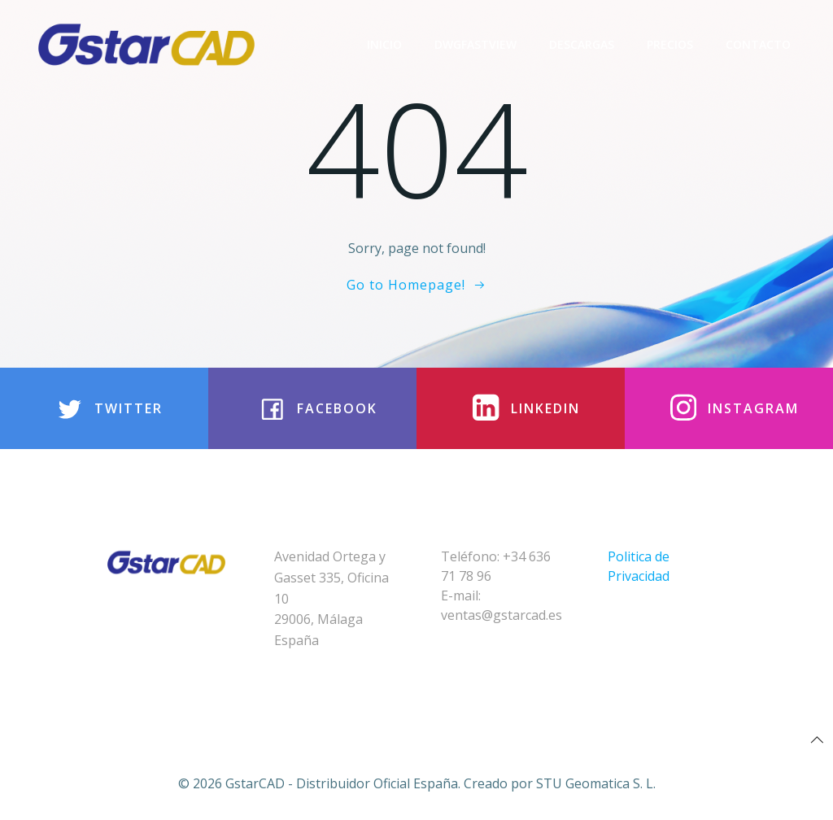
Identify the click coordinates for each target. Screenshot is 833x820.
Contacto (758, 44)
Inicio (384, 44)
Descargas (581, 44)
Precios (670, 44)
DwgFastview (475, 44)
